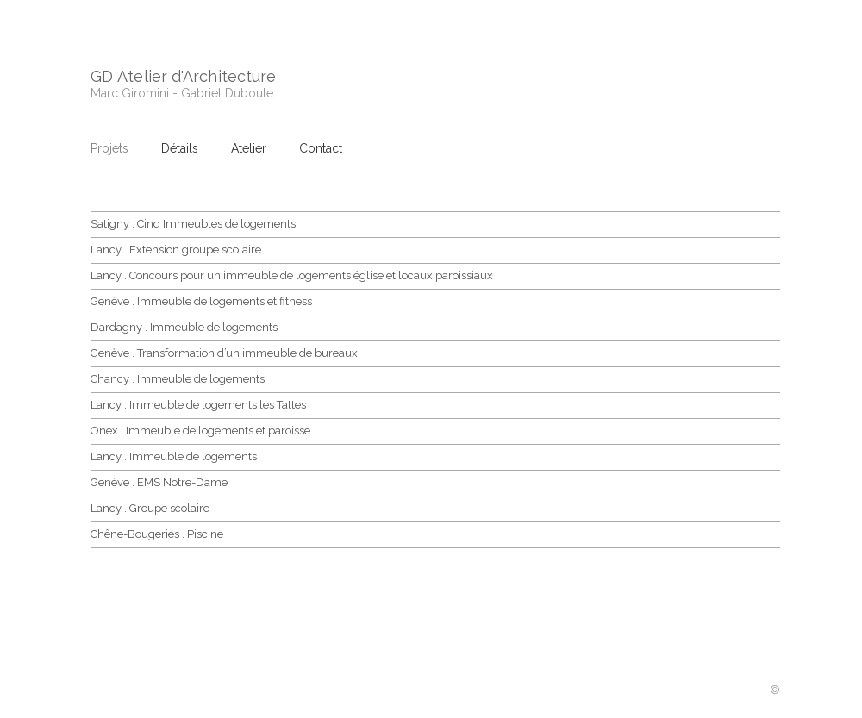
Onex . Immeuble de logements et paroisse (200, 430)
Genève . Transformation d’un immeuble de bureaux (224, 353)
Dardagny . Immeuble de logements (184, 327)
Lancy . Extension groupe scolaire (176, 249)
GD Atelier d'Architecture (183, 76)
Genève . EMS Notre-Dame (159, 482)
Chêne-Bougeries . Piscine (157, 534)
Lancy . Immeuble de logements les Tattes (198, 404)
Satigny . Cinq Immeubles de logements (193, 223)
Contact (320, 148)
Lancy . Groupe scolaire (150, 508)
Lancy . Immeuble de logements (174, 456)
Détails (179, 148)
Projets (109, 148)
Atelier (248, 148)
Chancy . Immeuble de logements (178, 378)
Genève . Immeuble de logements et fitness (201, 301)
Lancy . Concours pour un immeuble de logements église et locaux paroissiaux (292, 275)
